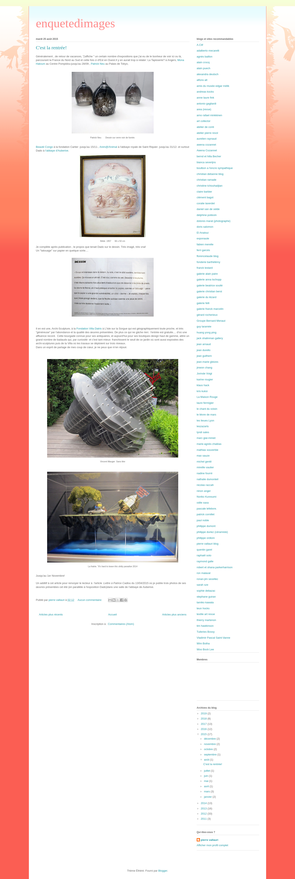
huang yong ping (206, 332)
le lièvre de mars (206, 414)
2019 (204, 713)
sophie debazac (206, 590)
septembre (210, 754)
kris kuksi (202, 391)
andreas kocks (205, 91)
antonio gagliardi (206, 103)
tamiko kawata (205, 602)
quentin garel (204, 549)
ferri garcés (203, 250)
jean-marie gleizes (207, 361)
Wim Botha (203, 643)
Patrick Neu (97, 63)
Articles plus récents (51, 614)
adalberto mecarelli (208, 50)
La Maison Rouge (207, 396)
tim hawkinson (205, 625)
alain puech (203, 68)
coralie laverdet (206, 203)
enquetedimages (75, 23)
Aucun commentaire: (90, 599)
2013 (204, 808)
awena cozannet (206, 144)
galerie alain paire (207, 273)
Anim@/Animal (108, 146)
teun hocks (203, 608)
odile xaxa (203, 502)
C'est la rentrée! (51, 47)
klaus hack (203, 385)
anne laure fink (205, 97)
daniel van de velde (208, 209)
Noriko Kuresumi (206, 496)
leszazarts (203, 426)
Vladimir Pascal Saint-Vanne (213, 637)
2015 (204, 734)
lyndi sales (203, 432)
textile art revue (206, 614)
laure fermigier (205, 402)
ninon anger (204, 490)
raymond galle (205, 561)
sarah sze (202, 584)
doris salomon (205, 226)
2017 (204, 723)
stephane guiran (206, 596)
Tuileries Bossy (206, 631)
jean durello (203, 350)
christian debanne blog (210, 174)
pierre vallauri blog (207, 543)
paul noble (203, 520)
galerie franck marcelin (210, 308)
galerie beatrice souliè (209, 285)
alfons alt (202, 79)
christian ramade (206, 179)
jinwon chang (204, 367)
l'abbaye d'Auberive (56, 150)
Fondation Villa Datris (89, 328)
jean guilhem (204, 355)
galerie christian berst (209, 291)
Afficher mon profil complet (212, 845)
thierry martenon (206, 620)
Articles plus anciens (174, 614)
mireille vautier (205, 467)
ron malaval (203, 573)
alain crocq (203, 62)
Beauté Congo (44, 146)
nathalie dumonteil (207, 479)
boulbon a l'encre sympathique (215, 168)
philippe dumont (206, 526)
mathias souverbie (207, 449)
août (207, 759)
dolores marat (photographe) (213, 221)
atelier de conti (205, 127)
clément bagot (205, 197)
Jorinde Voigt (204, 373)
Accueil (112, 614)
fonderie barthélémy (208, 262)
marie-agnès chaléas (209, 443)
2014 (204, 803)
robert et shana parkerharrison (215, 567)
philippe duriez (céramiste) (212, 532)
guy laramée (204, 326)
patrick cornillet (205, 514)
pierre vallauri (209, 839)
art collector (203, 121)
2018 (204, 718)
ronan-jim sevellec (207, 579)
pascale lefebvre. (207, 508)
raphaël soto (204, 555)
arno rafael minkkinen (209, 115)
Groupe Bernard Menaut (211, 320)
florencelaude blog (207, 256)
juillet (207, 770)
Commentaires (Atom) (121, 623)
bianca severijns (206, 162)
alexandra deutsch (207, 74)
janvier (208, 796)
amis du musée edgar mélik (213, 85)
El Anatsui (203, 232)
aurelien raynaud (207, 138)
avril (207, 786)
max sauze (203, 455)
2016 (204, 729)
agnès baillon (204, 56)
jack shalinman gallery (210, 338)
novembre (210, 744)
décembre (210, 738)
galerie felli (203, 303)
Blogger (162, 870)
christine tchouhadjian (209, 185)
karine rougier (205, 379)
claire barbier (204, 191)
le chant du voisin (207, 408)
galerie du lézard (206, 297)
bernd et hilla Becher (209, 156)
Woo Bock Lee (205, 649)
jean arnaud (204, 344)
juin (206, 775)
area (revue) (204, 109)
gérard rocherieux (207, 314)
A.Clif (200, 44)
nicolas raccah (205, 485)
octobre (209, 749)
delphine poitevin (207, 215)
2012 (204, 813)
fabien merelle (205, 244)
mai (206, 781)
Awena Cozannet (207, 150)
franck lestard (205, 267)
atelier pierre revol (207, 132)
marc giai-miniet (206, 438)
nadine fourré (204, 473)
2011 (204, 818)
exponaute (203, 238)
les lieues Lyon (205, 420)
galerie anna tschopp (209, 279)
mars (207, 791)
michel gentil (204, 461)
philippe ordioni (205, 537)
